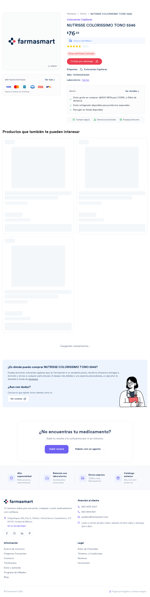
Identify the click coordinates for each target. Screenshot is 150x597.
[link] (111, 14)
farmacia (71, 14)
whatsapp (33, 379)
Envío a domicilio (12, 568)
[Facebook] (7, 533)
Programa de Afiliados (15, 572)
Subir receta (56, 457)
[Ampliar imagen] (52, 66)
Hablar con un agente (88, 457)
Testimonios (10, 563)
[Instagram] (14, 533)
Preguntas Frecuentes (15, 554)
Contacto (9, 558)
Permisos (82, 558)
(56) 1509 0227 (87, 507)
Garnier (85, 80)
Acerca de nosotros (14, 549)
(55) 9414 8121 (87, 512)
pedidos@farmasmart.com (93, 517)
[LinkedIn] (22, 533)
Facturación (84, 563)
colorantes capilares (93, 69)
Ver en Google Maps (16, 526)
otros (83, 14)
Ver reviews (18, 399)
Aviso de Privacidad (88, 549)
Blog (6, 577)
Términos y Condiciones (90, 554)
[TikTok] (30, 533)
